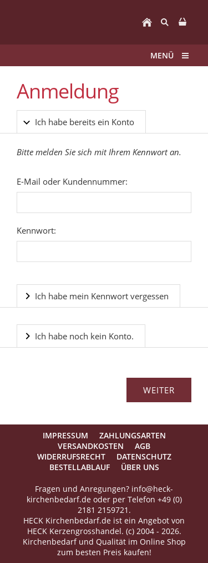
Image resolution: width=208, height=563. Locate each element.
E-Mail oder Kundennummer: (72, 181)
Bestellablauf (79, 467)
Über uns (140, 467)
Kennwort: (36, 230)
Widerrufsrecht (71, 456)
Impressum (65, 435)
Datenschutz (143, 456)
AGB (142, 446)
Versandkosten (91, 446)
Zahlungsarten (132, 435)
